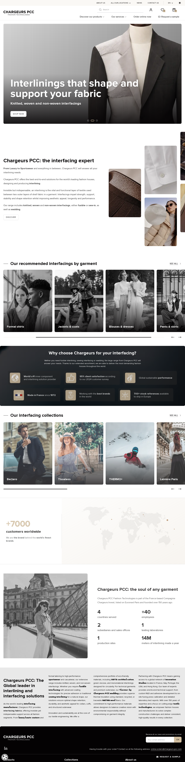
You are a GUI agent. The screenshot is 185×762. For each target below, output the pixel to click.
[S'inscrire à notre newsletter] (178, 740)
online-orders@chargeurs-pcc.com (166, 749)
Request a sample (168, 16)
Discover (11, 217)
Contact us (153, 3)
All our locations (121, 3)
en (170, 3)
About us (100, 3)
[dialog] (4, 757)
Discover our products (92, 16)
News (139, 3)
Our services (119, 16)
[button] (173, 337)
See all (176, 263)
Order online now (142, 16)
